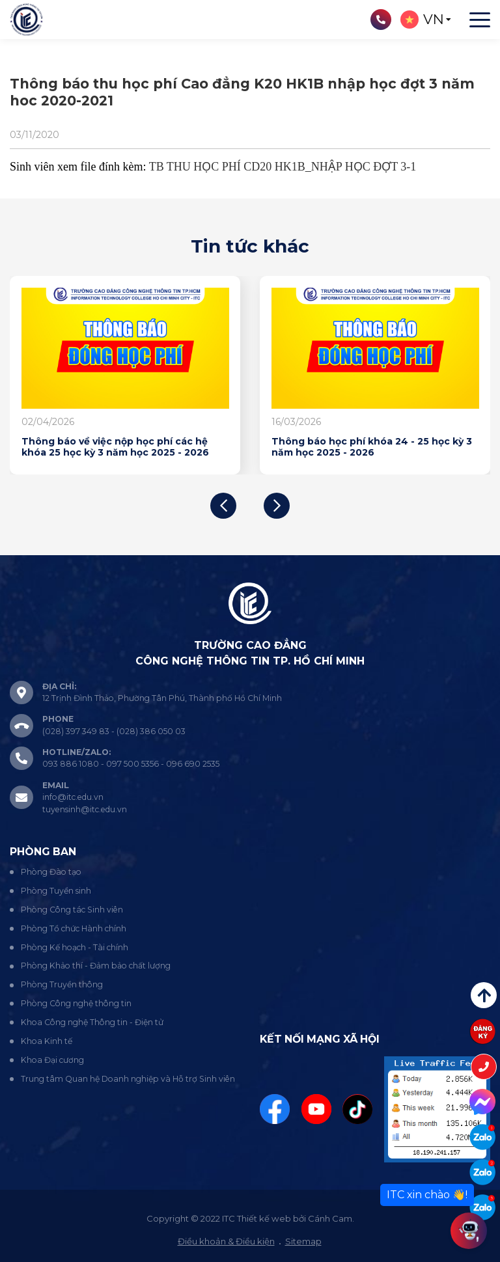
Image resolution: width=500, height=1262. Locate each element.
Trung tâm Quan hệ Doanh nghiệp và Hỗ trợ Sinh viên (128, 1079)
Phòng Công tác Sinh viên (72, 909)
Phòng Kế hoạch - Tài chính (74, 947)
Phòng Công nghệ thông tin (76, 1003)
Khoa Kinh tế (46, 1041)
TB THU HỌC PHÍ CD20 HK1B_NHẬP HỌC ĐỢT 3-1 (283, 166)
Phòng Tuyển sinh (56, 891)
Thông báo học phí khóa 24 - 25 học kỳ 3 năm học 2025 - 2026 (371, 447)
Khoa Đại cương (52, 1060)
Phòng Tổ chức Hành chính (73, 928)
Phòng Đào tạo (51, 872)
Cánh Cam (330, 1218)
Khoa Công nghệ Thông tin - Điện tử (92, 1022)
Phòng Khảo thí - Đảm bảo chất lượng (96, 965)
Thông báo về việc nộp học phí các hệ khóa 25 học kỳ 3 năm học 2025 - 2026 (115, 447)
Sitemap (303, 1241)
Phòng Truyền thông (62, 984)
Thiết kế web (264, 1218)
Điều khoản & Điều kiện (226, 1241)
